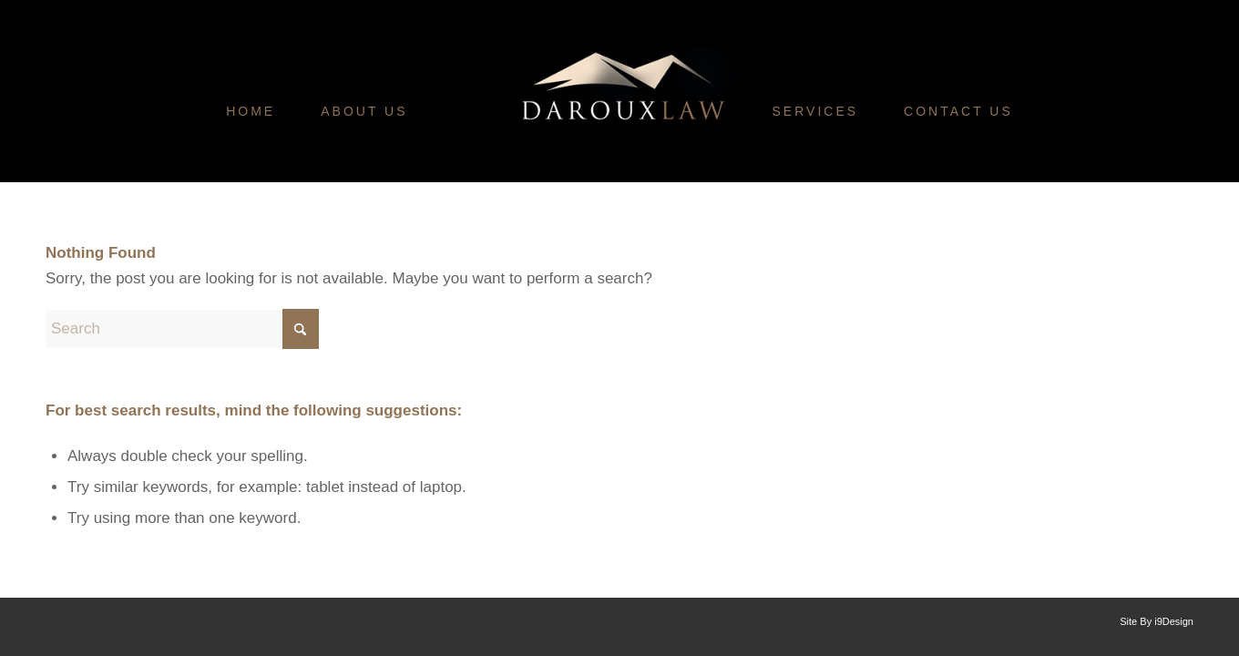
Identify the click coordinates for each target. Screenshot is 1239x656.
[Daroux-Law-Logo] (622, 159)
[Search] (182, 329)
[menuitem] (250, 111)
